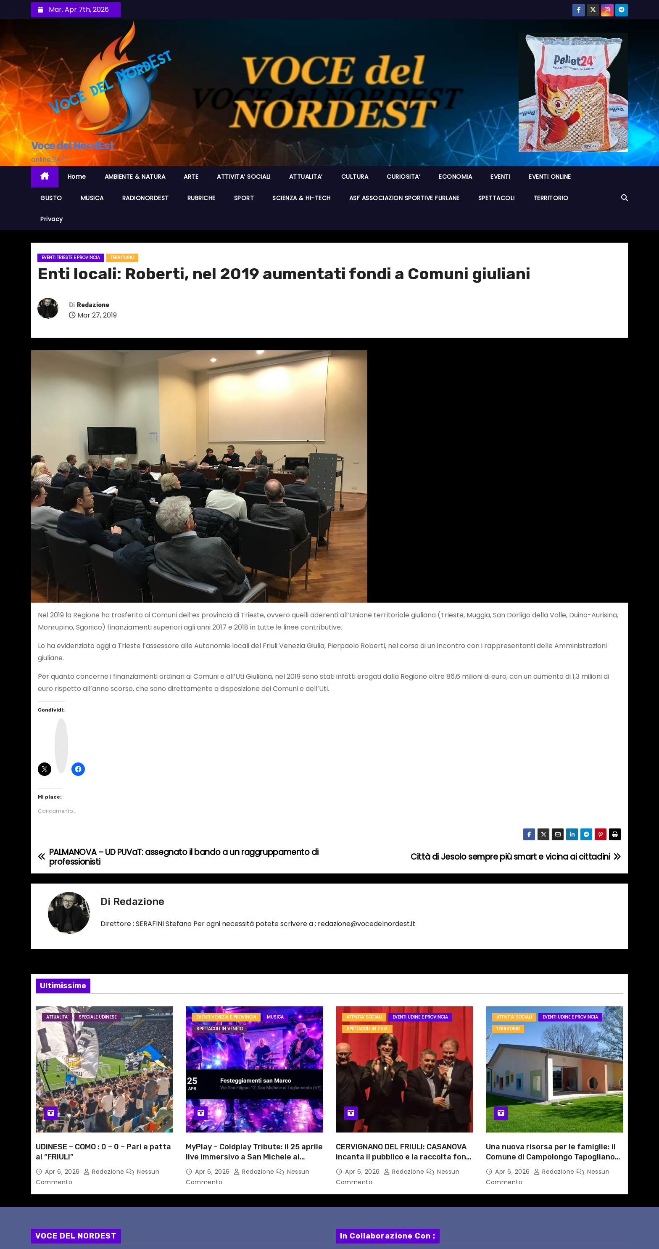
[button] (624, 198)
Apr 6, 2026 (63, 1171)
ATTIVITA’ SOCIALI (244, 176)
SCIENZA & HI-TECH (301, 198)
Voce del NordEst (72, 145)
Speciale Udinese (97, 1017)
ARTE (191, 176)
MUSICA (92, 198)
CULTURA (355, 176)
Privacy (51, 219)
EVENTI (500, 176)
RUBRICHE (201, 198)
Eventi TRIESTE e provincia (71, 257)
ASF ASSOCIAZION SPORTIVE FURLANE (404, 198)
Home (77, 176)
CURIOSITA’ (403, 176)
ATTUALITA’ (306, 176)
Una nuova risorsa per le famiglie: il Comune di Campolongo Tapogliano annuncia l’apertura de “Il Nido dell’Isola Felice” (551, 1162)
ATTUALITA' (57, 1017)
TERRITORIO (551, 198)
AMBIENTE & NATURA (135, 176)
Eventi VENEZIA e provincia (226, 1017)
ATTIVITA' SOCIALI (364, 1017)
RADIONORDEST (145, 198)
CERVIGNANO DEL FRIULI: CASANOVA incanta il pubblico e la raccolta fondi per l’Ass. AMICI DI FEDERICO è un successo (404, 1162)
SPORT (244, 198)
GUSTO (51, 198)
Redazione (93, 305)
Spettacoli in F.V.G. (367, 1029)
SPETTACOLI (496, 198)
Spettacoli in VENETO (219, 1029)
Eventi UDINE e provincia (420, 1017)
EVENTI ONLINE (550, 176)
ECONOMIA (455, 176)
